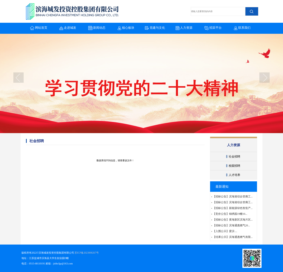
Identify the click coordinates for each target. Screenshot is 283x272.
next (264, 78)
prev (18, 78)
